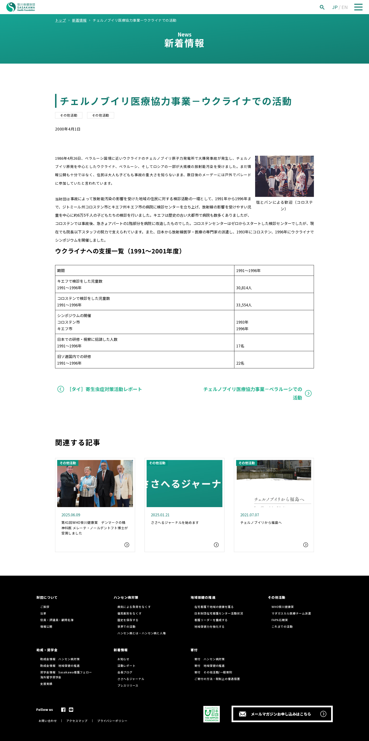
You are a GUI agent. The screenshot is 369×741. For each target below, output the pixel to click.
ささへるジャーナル (130, 679)
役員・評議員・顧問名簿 (57, 620)
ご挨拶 (44, 607)
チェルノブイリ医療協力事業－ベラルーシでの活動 (252, 393)
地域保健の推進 (203, 597)
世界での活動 (126, 626)
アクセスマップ (76, 721)
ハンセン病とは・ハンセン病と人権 (141, 633)
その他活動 (68, 115)
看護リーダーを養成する (211, 620)
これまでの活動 (282, 626)
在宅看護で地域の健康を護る (214, 607)
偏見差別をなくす (129, 613)
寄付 (194, 649)
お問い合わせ (48, 721)
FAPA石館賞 (280, 620)
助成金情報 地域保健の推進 (60, 666)
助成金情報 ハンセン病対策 (60, 659)
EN (344, 7)
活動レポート (126, 666)
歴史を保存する (128, 620)
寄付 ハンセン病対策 (209, 659)
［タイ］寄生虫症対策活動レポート (104, 389)
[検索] (327, 7)
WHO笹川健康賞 (283, 607)
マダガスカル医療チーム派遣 (291, 613)
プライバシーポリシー (112, 721)
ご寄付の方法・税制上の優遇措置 (217, 679)
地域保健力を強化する (209, 626)
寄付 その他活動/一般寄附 (213, 672)
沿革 (43, 613)
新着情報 (121, 649)
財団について (47, 597)
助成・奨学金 (47, 649)
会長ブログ (125, 672)
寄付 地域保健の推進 (209, 666)
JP (335, 7)
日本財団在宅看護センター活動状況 (218, 613)
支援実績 (46, 684)
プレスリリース (127, 685)
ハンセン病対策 (126, 597)
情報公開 (46, 626)
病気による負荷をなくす (134, 607)
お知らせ (123, 659)
